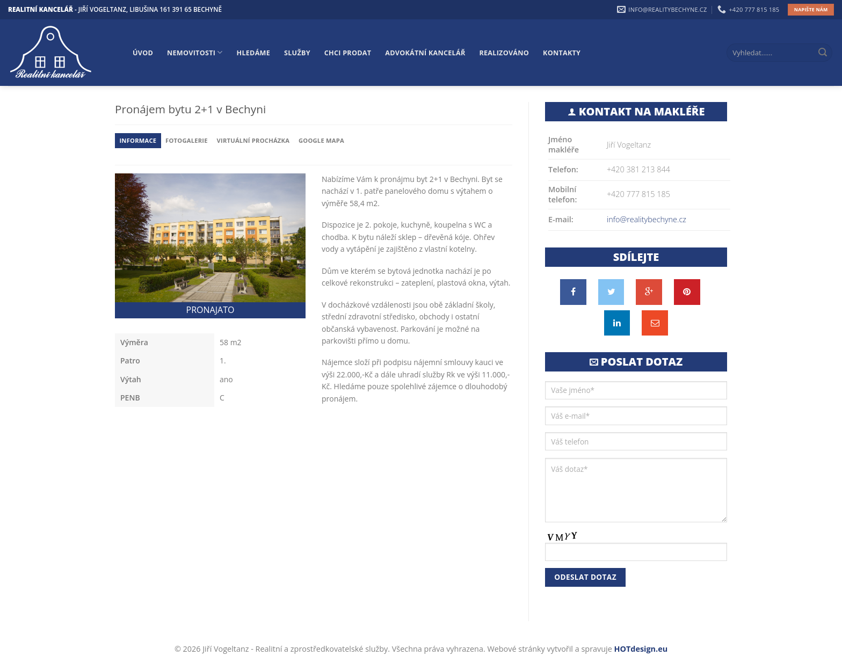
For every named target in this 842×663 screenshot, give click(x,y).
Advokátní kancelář (425, 52)
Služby (297, 52)
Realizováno (504, 52)
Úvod (143, 52)
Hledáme (254, 52)
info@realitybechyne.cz (646, 219)
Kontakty (561, 52)
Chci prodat (347, 52)
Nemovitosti (194, 52)
